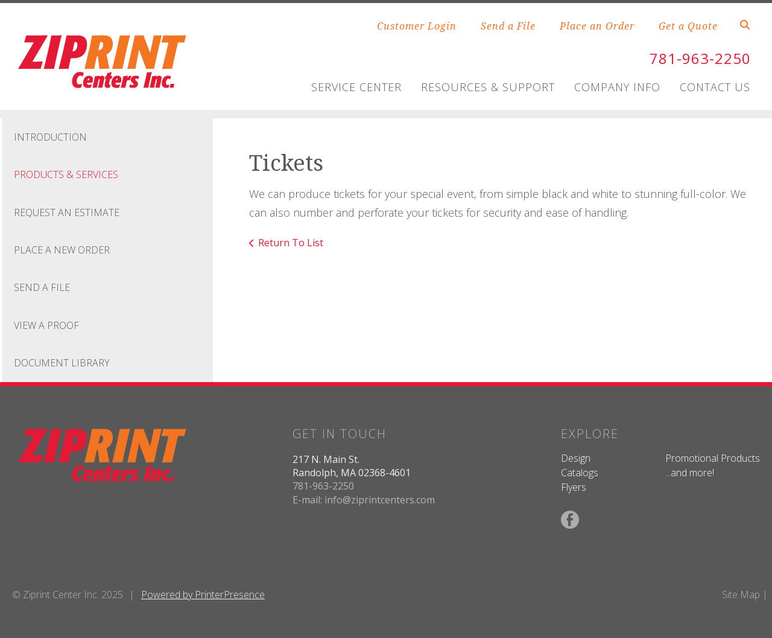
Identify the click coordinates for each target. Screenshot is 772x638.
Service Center (356, 87)
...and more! (689, 472)
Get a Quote (688, 26)
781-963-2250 (700, 58)
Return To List (290, 242)
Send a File (508, 26)
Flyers (573, 487)
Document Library (62, 362)
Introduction (50, 137)
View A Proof (46, 325)
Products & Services (66, 174)
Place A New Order (62, 250)
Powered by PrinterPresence (203, 594)
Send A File (42, 287)
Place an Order (597, 26)
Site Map (741, 594)
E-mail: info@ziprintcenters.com (364, 499)
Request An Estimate (66, 212)
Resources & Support (488, 87)
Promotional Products (712, 458)
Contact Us (715, 87)
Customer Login (417, 26)
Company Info (617, 87)
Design (575, 458)
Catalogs (579, 472)
